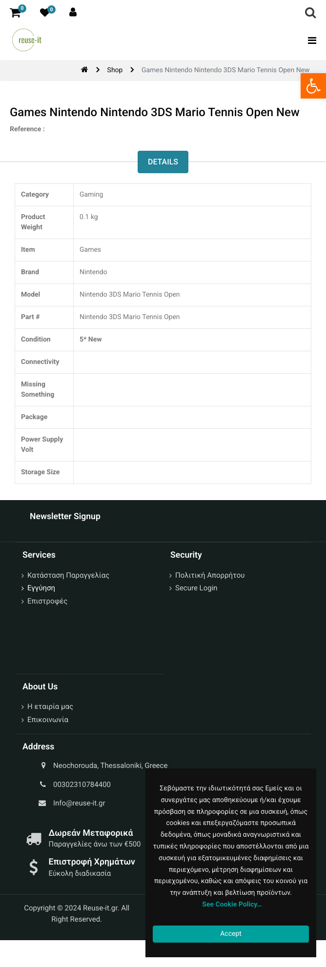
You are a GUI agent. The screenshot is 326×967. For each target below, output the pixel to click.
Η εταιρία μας (50, 706)
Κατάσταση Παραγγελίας (68, 575)
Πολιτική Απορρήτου (209, 575)
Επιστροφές (47, 601)
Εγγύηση (41, 588)
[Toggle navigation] (309, 40)
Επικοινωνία (47, 719)
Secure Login (196, 588)
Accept (231, 934)
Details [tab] (163, 161)
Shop (115, 70)
